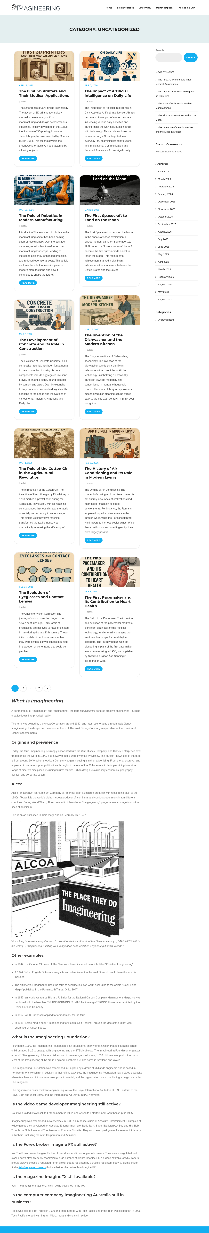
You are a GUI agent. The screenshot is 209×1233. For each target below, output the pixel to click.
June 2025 (163, 246)
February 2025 (166, 276)
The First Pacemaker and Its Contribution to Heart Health (108, 601)
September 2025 (167, 224)
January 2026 (165, 194)
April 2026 (163, 171)
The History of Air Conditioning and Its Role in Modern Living (108, 473)
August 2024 (165, 284)
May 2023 (163, 291)
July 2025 (163, 239)
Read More (28, 158)
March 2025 (164, 269)
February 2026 (166, 186)
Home (108, 7)
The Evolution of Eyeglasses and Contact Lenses (41, 596)
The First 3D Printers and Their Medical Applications (44, 93)
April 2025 (163, 261)
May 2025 (163, 254)
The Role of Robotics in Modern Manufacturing (41, 217)
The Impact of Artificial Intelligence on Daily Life (108, 93)
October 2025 (165, 216)
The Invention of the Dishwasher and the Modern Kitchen (104, 339)
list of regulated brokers (32, 1167)
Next (47, 688)
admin (24, 101)
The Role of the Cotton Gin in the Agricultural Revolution (44, 473)
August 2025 (165, 231)
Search (159, 50)
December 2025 (166, 201)
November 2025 (166, 209)
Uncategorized (166, 319)
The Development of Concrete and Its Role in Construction (41, 344)
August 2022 (165, 299)
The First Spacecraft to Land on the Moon (106, 217)
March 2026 (164, 179)
